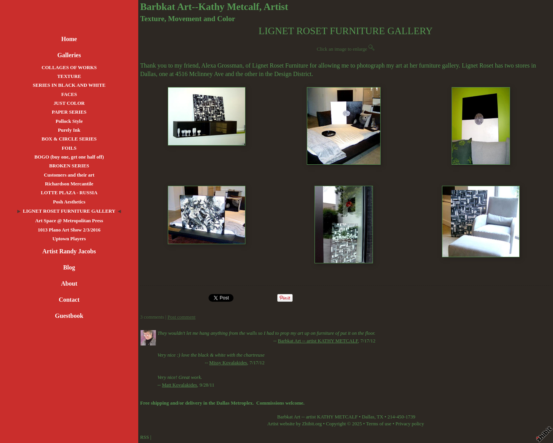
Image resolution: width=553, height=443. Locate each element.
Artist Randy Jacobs (69, 251)
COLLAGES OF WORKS (69, 67)
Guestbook (69, 315)
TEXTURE (69, 76)
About (69, 283)
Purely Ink (69, 130)
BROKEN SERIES (69, 166)
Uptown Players (69, 238)
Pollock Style (69, 121)
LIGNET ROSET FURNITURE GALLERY (69, 211)
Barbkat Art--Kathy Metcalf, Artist (214, 6)
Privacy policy (410, 423)
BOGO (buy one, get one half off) (69, 157)
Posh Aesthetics (69, 202)
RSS (144, 437)
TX (380, 417)
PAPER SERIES (69, 112)
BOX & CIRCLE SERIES (68, 139)
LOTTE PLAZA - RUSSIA (69, 192)
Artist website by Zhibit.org (294, 423)
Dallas (368, 417)
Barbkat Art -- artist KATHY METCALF (318, 341)
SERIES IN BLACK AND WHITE (69, 85)
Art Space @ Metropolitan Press (69, 220)
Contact (69, 299)
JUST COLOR (68, 103)
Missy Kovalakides (228, 362)
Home (69, 39)
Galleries (69, 55)
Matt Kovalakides (179, 385)
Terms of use (378, 423)
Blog (69, 267)
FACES (69, 94)
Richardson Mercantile (69, 184)
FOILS (69, 148)
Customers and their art (69, 175)
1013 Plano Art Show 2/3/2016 (69, 230)
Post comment (181, 317)
